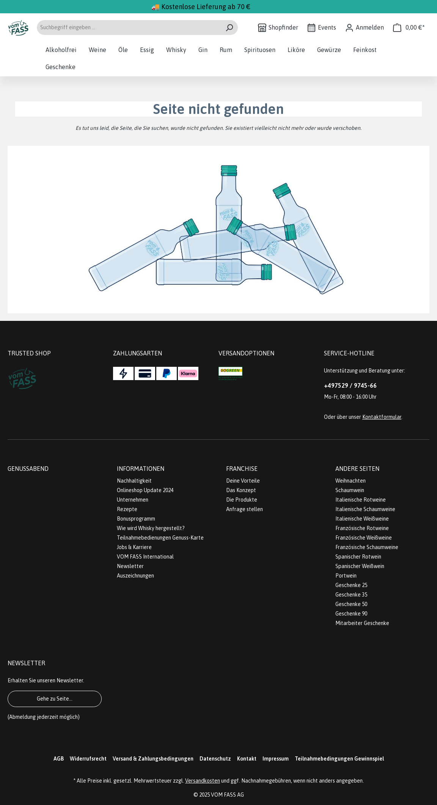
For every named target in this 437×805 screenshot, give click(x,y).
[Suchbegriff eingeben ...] (128, 27)
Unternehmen (132, 500)
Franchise (242, 468)
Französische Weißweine (363, 538)
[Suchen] (229, 27)
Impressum (276, 759)
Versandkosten (202, 781)
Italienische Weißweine (362, 519)
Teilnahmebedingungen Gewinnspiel (339, 759)
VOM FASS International (145, 557)
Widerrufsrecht (88, 759)
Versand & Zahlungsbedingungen (153, 759)
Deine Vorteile (243, 481)
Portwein (346, 576)
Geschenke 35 (351, 595)
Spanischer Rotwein (358, 557)
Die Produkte (241, 500)
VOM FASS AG (227, 795)
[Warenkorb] (408, 27)
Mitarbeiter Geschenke (362, 623)
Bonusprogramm (136, 519)
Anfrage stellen (244, 509)
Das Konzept (241, 490)
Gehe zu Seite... (54, 699)
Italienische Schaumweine (365, 509)
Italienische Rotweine (360, 500)
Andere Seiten (357, 468)
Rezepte (127, 509)
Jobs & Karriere (134, 547)
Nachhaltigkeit (134, 481)
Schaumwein (349, 490)
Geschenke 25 (351, 585)
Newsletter (130, 566)
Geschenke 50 (351, 604)
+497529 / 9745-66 (350, 385)
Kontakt (246, 759)
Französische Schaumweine (366, 547)
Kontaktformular (381, 417)
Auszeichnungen (135, 576)
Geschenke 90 (351, 614)
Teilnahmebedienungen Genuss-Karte (160, 538)
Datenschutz (215, 759)
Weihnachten (350, 481)
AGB (58, 759)
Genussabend (28, 468)
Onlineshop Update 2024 (145, 490)
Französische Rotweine (362, 528)
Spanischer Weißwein (359, 566)
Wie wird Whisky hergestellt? (151, 528)
